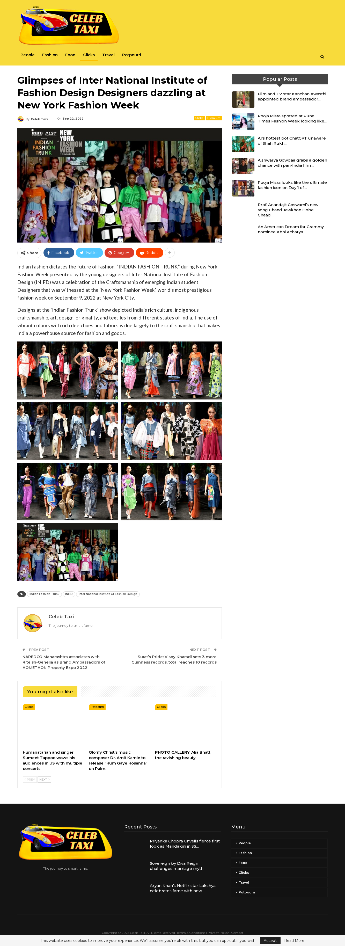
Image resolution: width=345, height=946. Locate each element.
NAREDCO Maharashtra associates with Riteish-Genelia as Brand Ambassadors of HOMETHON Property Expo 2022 (64, 662)
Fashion (50, 54)
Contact (237, 933)
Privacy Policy (218, 933)
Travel (108, 54)
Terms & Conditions (191, 933)
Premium (213, 118)
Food (70, 54)
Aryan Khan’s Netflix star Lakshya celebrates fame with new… (183, 888)
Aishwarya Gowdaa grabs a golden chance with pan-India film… (292, 163)
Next (44, 779)
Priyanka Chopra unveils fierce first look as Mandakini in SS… (185, 844)
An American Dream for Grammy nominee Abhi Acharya (291, 229)
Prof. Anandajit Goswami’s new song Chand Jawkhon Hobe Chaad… (288, 209)
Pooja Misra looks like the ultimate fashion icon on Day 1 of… (292, 185)
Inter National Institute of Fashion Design (108, 594)
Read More (294, 940)
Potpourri (131, 54)
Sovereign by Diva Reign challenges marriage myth (176, 866)
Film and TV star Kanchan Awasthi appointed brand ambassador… (292, 96)
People (27, 54)
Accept (270, 940)
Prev (30, 779)
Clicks (89, 54)
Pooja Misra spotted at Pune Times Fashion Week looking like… (292, 118)
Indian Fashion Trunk (44, 594)
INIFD (69, 594)
